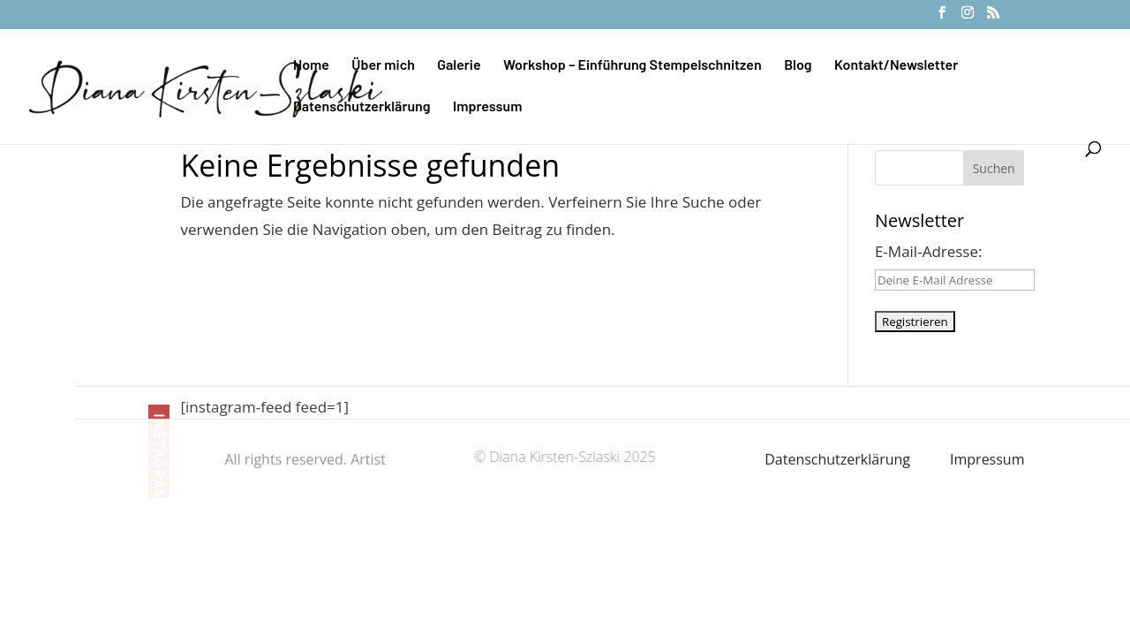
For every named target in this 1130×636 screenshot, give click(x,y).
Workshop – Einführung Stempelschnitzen (632, 65)
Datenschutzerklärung (362, 107)
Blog (797, 65)
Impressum (487, 107)
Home (311, 65)
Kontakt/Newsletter (896, 65)
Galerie (458, 65)
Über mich (382, 65)
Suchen (994, 168)
